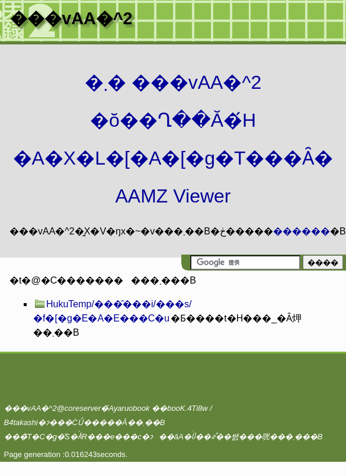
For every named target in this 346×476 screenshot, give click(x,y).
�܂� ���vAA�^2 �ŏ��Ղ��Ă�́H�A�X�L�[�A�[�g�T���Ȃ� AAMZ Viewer (173, 139)
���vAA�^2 (71, 18)
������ (301, 231)
